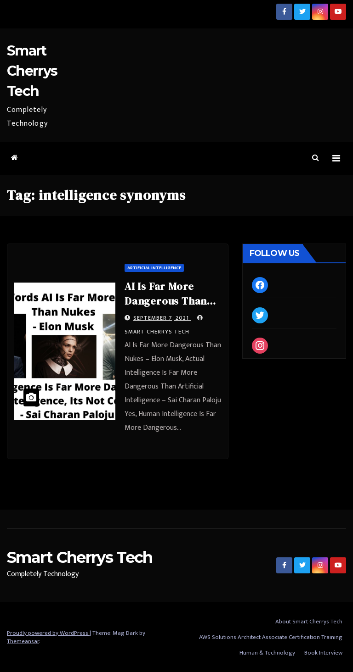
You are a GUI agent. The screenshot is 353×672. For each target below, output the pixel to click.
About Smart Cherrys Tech (308, 621)
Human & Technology (267, 653)
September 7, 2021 (162, 317)
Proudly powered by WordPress (48, 633)
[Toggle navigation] (336, 158)
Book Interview (323, 653)
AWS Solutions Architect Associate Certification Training (270, 637)
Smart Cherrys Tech (32, 71)
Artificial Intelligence (154, 268)
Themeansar (23, 641)
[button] (315, 158)
